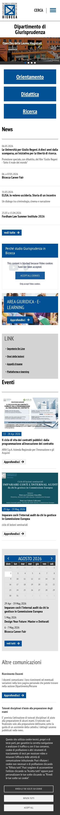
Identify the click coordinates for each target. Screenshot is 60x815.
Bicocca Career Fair (13, 177)
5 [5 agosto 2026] (32, 573)
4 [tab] (34, 63)
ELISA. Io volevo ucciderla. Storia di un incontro (29, 195)
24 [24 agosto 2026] (17, 590)
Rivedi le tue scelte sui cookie (28, 788)
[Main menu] (53, 10)
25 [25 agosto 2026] (25, 590)
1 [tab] (25, 63)
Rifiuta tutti (28, 798)
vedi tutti (11, 643)
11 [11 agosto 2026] (25, 579)
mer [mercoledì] (30, 564)
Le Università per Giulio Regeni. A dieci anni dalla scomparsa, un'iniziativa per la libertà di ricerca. (30, 151)
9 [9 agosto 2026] (10, 579)
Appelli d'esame (14, 364)
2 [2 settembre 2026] (32, 595)
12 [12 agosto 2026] (32, 579)
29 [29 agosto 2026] (54, 590)
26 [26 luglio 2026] (10, 567)
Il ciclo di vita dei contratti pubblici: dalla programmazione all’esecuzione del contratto (28, 442)
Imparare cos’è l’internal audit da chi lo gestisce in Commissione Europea (29, 517)
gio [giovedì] (37, 564)
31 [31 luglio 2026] (46, 567)
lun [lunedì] (15, 564)
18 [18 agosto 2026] (25, 584)
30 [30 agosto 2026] (10, 595)
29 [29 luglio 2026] (32, 567)
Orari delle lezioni (15, 356)
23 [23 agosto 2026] (10, 590)
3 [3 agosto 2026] (17, 573)
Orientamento (30, 76)
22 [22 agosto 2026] (54, 584)
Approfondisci (17, 320)
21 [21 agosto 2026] (46, 584)
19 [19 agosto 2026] (32, 584)
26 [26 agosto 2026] (32, 590)
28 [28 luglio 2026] (25, 567)
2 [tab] (28, 63)
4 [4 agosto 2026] (25, 573)
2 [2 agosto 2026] (10, 573)
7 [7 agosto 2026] (46, 573)
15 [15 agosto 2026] (54, 579)
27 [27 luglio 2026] (17, 567)
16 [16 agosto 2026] (10, 584)
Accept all (28, 807)
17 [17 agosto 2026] (17, 584)
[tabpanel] (30, 49)
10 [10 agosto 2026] (17, 579)
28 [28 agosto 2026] (46, 590)
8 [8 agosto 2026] (54, 573)
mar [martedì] (23, 564)
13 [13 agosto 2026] (39, 579)
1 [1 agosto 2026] (54, 567)
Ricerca (30, 111)
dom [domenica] (8, 564)
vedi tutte (9, 232)
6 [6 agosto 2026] (39, 573)
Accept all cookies (30, 275)
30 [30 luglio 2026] (39, 567)
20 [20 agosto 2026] (39, 584)
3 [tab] (31, 63)
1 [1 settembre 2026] (25, 595)
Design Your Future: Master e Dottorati (26, 621)
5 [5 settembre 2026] (54, 595)
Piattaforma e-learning (18, 371)
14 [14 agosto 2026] (46, 579)
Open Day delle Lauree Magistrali (22, 43)
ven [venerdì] (44, 564)
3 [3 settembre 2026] (39, 595)
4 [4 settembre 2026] (46, 595)
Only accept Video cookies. (30, 284)
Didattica (30, 94)
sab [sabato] (51, 564)
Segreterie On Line (16, 348)
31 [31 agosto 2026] (17, 595)
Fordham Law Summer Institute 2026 (23, 216)
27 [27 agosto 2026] (39, 590)
